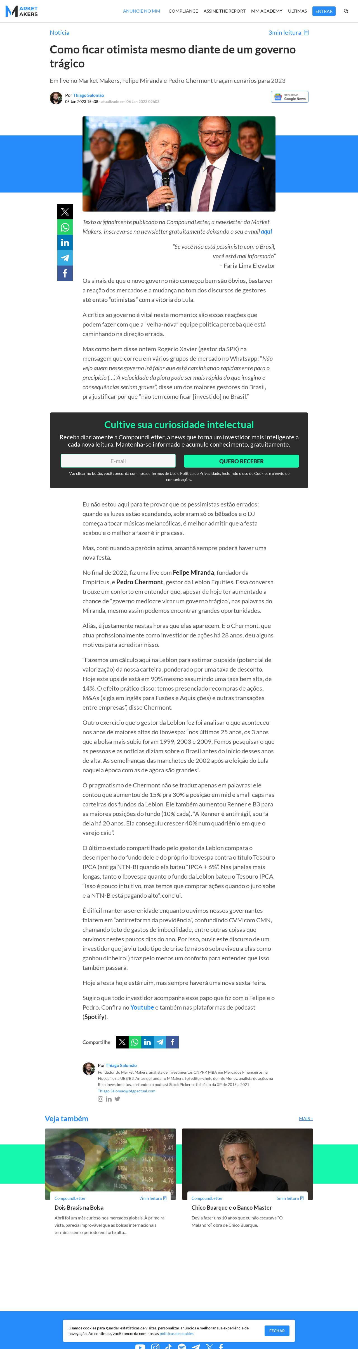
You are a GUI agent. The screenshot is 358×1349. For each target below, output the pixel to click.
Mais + (306, 1118)
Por (84, 95)
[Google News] (289, 101)
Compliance (183, 10)
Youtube (142, 1007)
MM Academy (266, 10)
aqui (266, 231)
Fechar (277, 1330)
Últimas (297, 10)
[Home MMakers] (22, 11)
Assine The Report (225, 10)
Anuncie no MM (141, 10)
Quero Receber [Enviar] (240, 460)
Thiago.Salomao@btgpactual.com (127, 1090)
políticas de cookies (177, 1333)
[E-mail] (117, 461)
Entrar (324, 11)
